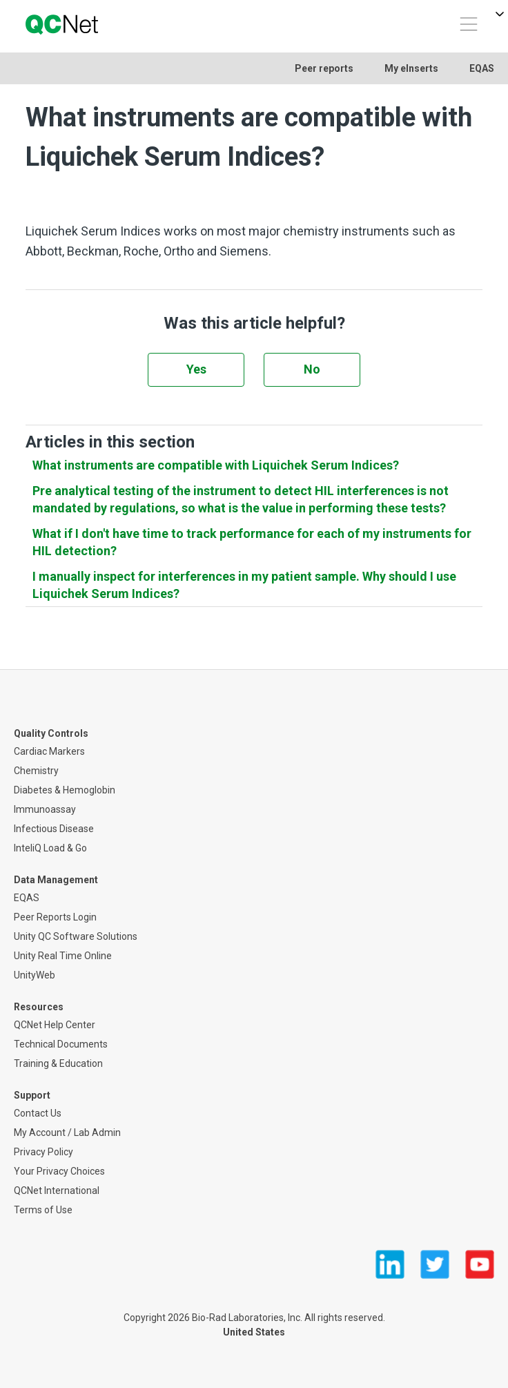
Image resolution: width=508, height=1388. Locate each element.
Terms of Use (43, 1209)
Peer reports (324, 68)
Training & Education (58, 1063)
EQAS (481, 68)
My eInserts (411, 68)
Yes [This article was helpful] (196, 369)
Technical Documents (61, 1044)
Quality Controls (51, 733)
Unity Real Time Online (63, 955)
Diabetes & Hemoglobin (64, 790)
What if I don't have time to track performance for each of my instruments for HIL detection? (251, 542)
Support (32, 1095)
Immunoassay (45, 809)
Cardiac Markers (49, 751)
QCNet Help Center (54, 1024)
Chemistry (36, 770)
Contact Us (37, 1113)
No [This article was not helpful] (312, 369)
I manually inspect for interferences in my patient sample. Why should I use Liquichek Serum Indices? (244, 585)
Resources (38, 1006)
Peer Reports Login (55, 917)
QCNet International (56, 1190)
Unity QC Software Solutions (75, 936)
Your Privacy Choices (59, 1171)
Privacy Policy (43, 1151)
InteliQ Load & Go (50, 848)
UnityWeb (34, 975)
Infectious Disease (54, 828)
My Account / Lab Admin (67, 1132)
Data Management (56, 879)
